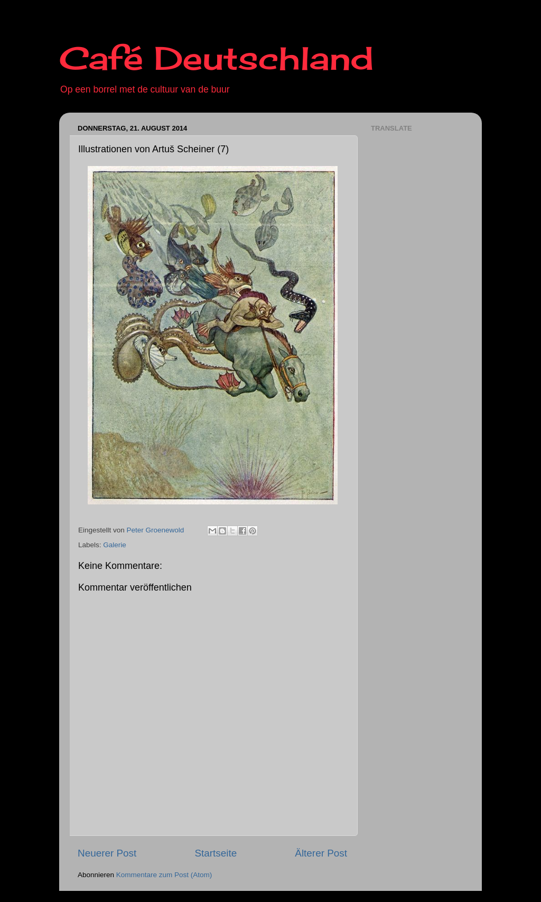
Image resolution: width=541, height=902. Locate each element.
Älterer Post (321, 853)
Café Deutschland (216, 58)
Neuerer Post (107, 853)
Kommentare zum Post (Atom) (164, 875)
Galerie (114, 545)
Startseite (215, 853)
